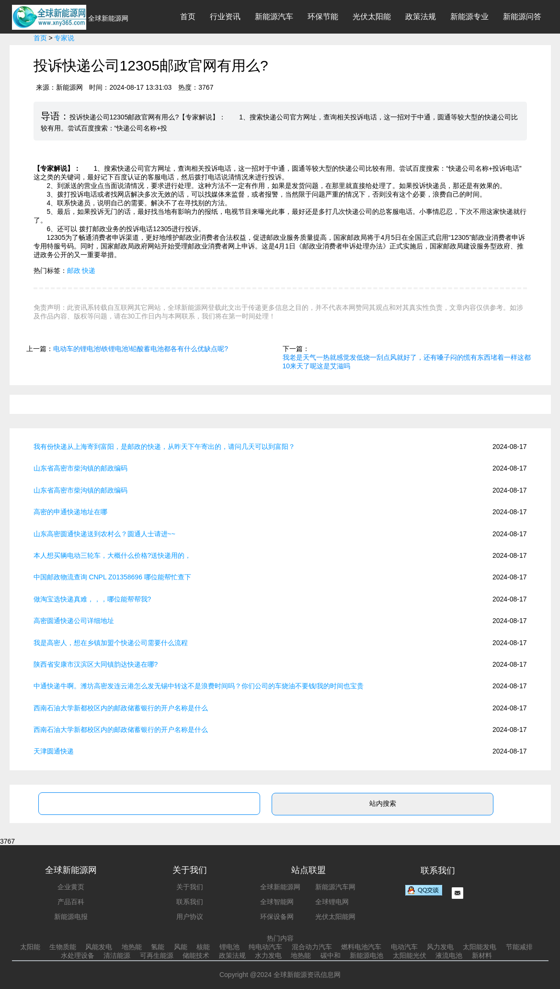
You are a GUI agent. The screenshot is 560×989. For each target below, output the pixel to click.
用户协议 (189, 916)
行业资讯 (225, 16)
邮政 (73, 270)
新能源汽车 (274, 16)
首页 (187, 16)
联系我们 (189, 902)
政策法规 (420, 16)
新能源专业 (469, 16)
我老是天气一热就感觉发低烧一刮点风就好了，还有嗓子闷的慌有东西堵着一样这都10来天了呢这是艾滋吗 (407, 361)
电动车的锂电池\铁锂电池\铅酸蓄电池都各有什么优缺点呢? (141, 349)
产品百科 (70, 902)
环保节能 (323, 16)
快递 (88, 270)
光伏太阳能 (372, 16)
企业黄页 (70, 887)
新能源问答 (522, 16)
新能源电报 (71, 916)
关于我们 (189, 887)
